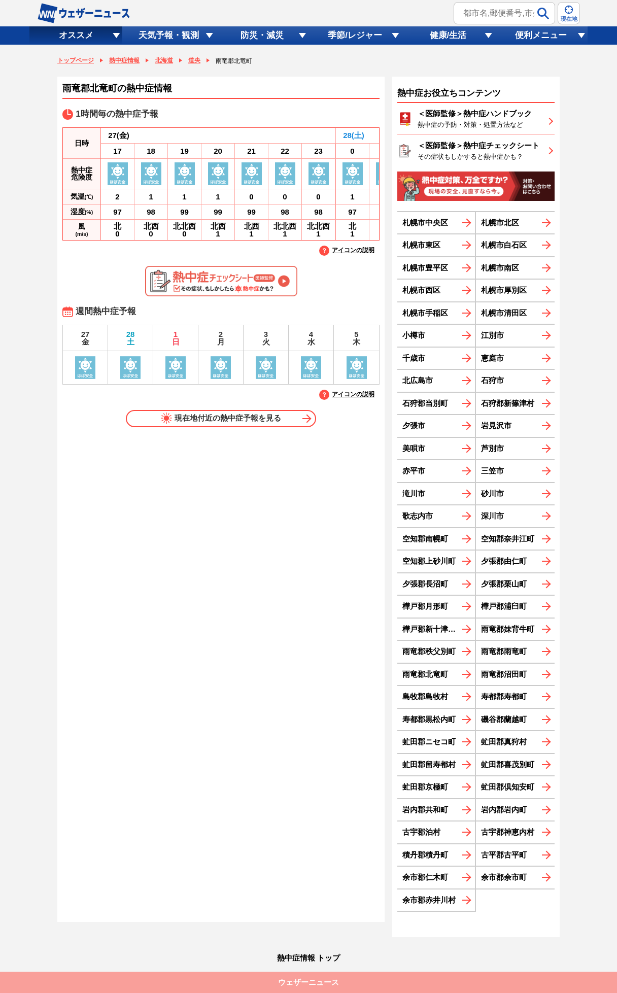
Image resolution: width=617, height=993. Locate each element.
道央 (194, 60)
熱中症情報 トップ (308, 957)
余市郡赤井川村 (429, 900)
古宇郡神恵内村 (507, 832)
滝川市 (413, 493)
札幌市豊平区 (425, 267)
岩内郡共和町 (425, 809)
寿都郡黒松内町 (429, 719)
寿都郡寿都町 (504, 696)
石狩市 (492, 380)
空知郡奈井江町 (507, 538)
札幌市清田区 (504, 313)
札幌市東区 (421, 245)
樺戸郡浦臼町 (504, 606)
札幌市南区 (500, 267)
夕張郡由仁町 (504, 561)
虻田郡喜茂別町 (507, 764)
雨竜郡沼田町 (504, 674)
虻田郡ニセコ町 (429, 741)
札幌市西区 (421, 290)
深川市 (492, 515)
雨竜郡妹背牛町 (507, 629)
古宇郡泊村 (421, 832)
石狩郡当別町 (425, 403)
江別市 (492, 335)
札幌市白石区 (504, 245)
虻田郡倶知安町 (507, 786)
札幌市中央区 (425, 222)
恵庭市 (492, 358)
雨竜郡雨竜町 (504, 651)
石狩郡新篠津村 (507, 403)
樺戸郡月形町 (425, 606)
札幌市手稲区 (425, 313)
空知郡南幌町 (425, 538)
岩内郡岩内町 (504, 809)
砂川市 (492, 493)
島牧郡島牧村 (425, 696)
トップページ (75, 60)
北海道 (164, 60)
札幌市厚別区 (504, 290)
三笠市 (492, 470)
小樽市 (413, 335)
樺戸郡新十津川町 (432, 629)
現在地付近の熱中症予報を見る (221, 418)
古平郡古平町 (504, 854)
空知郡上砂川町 (429, 561)
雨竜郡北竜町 (425, 674)
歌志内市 (417, 515)
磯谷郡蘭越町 (504, 719)
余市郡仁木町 (425, 877)
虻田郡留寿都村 (429, 764)
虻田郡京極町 (425, 786)
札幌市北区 (500, 222)
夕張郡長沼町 (425, 583)
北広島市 (417, 380)
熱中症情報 (124, 60)
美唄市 (413, 448)
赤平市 (413, 470)
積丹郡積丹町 (425, 854)
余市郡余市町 (504, 877)
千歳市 (413, 358)
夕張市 (413, 425)
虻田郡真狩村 (504, 741)
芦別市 (492, 448)
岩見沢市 (496, 425)
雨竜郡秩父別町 (429, 651)
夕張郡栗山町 (504, 583)
